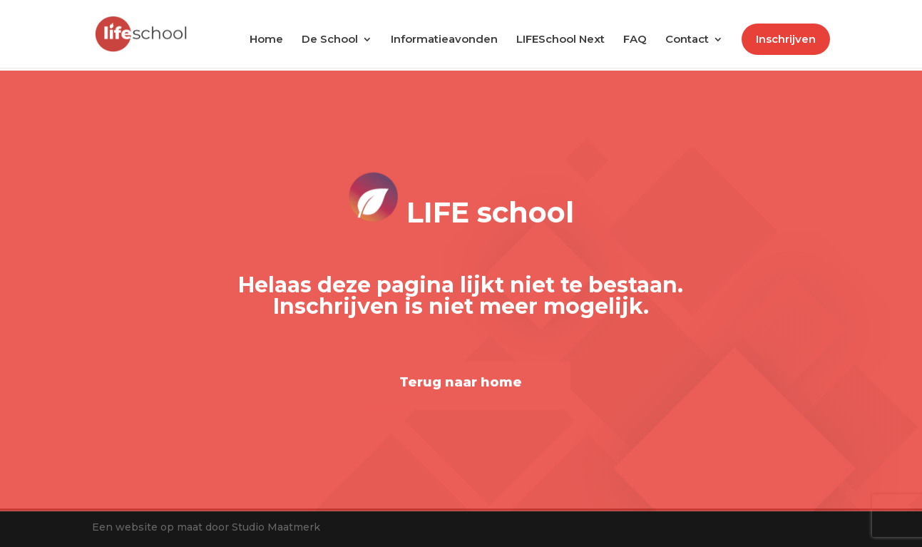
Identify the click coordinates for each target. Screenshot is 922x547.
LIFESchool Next (560, 40)
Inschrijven (786, 39)
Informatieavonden (444, 40)
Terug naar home (460, 384)
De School (330, 40)
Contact (687, 40)
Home (266, 40)
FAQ (635, 40)
